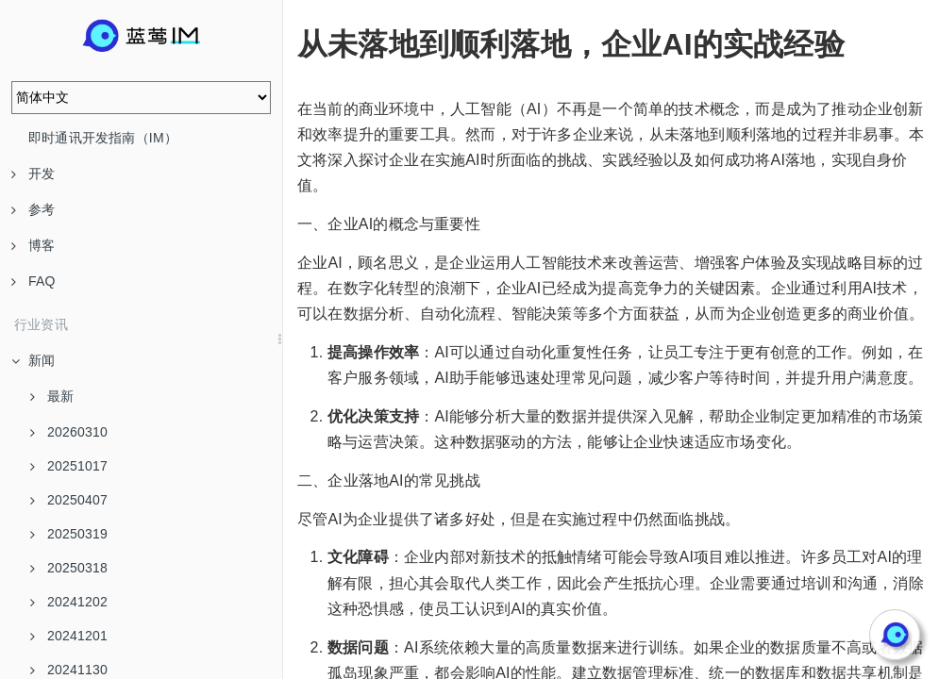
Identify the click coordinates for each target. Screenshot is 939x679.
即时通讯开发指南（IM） (102, 137)
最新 (52, 396)
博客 (33, 245)
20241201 (69, 635)
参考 (33, 209)
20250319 (69, 533)
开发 (33, 173)
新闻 (33, 360)
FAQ (33, 281)
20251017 (69, 465)
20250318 (69, 567)
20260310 (69, 431)
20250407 (69, 499)
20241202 (69, 601)
